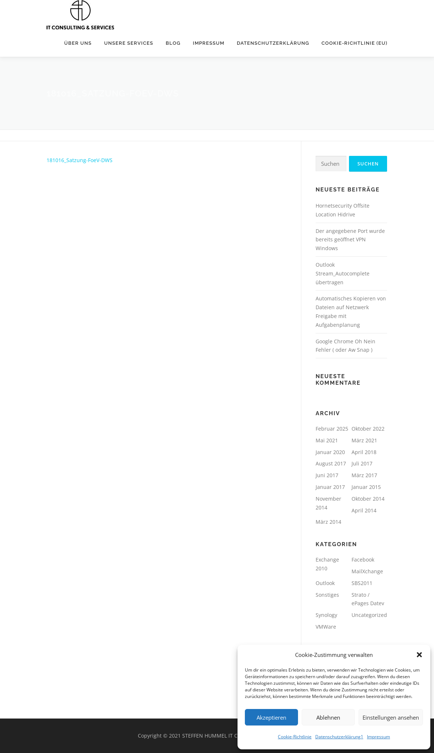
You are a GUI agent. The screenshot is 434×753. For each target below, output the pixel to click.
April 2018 (364, 452)
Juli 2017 (362, 463)
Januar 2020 (330, 452)
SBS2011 (362, 583)
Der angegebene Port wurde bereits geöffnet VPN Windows (350, 239)
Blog (173, 43)
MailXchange (367, 571)
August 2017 (331, 463)
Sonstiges (327, 594)
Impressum (378, 737)
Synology (326, 614)
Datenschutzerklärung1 (339, 737)
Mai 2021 (327, 440)
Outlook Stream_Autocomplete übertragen (342, 273)
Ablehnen (328, 717)
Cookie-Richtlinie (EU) (354, 43)
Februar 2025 (332, 428)
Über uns (78, 43)
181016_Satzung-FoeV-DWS (80, 160)
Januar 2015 (366, 486)
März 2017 (364, 475)
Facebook (363, 559)
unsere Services (128, 43)
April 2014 (364, 510)
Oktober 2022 (368, 428)
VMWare (326, 626)
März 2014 (328, 521)
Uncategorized (369, 614)
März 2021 (364, 440)
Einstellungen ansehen (391, 717)
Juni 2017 (327, 475)
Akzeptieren (271, 717)
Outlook (325, 583)
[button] (419, 654)
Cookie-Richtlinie (295, 737)
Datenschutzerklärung (273, 43)
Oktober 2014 (368, 498)
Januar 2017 (330, 486)
